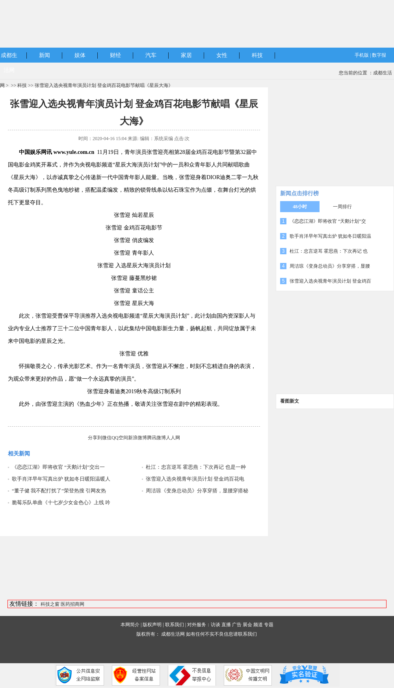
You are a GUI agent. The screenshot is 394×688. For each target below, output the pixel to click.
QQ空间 (120, 437)
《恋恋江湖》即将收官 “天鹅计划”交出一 (58, 467)
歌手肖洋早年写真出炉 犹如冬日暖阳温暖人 (61, 479)
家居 (186, 55)
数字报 (379, 55)
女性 (221, 55)
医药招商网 (72, 604)
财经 (115, 55)
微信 (107, 437)
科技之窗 (50, 604)
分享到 (95, 437)
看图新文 (289, 401)
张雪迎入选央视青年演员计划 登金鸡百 (330, 281)
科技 (257, 55)
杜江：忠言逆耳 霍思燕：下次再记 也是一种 (196, 467)
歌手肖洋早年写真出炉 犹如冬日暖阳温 (330, 236)
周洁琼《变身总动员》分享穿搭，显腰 (330, 266)
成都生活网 (173, 634)
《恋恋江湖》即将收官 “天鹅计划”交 (328, 221)
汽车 (150, 55)
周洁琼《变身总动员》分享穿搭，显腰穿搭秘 (197, 491)
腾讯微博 (156, 437)
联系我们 (174, 624)
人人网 (173, 437)
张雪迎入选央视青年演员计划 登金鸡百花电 (195, 479)
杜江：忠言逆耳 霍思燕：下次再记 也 (329, 251)
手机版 (362, 55)
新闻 (44, 55)
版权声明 (152, 624)
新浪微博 (137, 437)
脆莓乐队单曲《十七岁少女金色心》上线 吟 (61, 502)
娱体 (79, 55)
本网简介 (130, 624)
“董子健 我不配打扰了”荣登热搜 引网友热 (59, 491)
